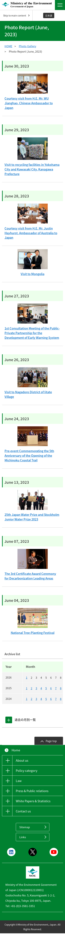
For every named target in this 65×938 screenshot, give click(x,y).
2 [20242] (31, 699)
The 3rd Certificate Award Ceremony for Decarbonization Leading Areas (30, 576)
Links (22, 837)
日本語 (48, 15)
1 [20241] (26, 699)
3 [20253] (36, 688)
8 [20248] (60, 699)
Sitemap (24, 827)
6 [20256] (51, 688)
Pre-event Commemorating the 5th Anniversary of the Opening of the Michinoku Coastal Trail (29, 455)
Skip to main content (14, 15)
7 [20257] (56, 688)
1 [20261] (26, 678)
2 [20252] (31, 688)
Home (16, 750)
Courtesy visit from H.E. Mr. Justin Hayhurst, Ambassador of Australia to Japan (31, 233)
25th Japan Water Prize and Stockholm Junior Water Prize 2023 (32, 516)
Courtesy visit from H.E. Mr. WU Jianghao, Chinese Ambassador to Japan (29, 103)
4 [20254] (41, 688)
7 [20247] (56, 699)
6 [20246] (51, 699)
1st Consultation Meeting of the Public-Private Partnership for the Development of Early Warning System (32, 333)
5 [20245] (46, 699)
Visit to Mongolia (32, 274)
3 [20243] (36, 699)
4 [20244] (41, 699)
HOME (8, 46)
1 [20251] (26, 688)
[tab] (8, 720)
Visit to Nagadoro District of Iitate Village (28, 394)
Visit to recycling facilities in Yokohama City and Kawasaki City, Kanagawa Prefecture (32, 169)
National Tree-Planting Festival (32, 632)
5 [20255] (46, 688)
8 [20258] (60, 688)
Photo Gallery (27, 46)
